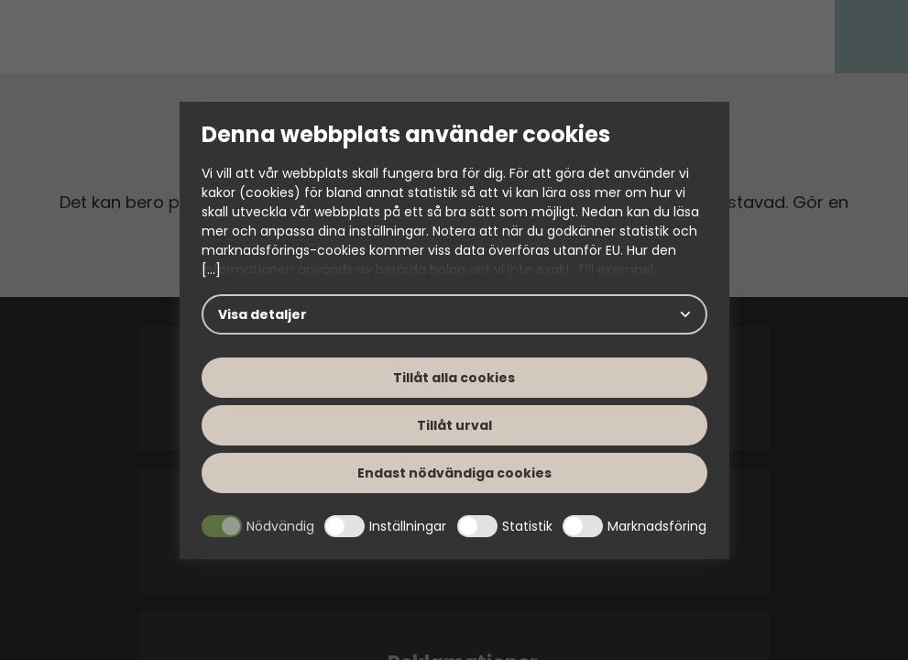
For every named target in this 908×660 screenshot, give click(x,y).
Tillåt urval (454, 425)
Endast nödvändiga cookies (454, 473)
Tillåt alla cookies (454, 377)
